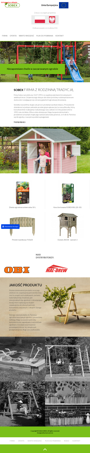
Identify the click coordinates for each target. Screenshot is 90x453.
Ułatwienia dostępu (10, 226)
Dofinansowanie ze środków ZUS (45, 22)
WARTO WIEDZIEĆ (26, 36)
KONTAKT (59, 36)
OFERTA (13, 36)
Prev (3, 62)
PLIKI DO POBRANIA (44, 36)
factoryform (49, 433)
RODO (66, 441)
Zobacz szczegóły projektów (51, 7)
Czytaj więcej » (20, 122)
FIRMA (4, 36)
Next (87, 62)
